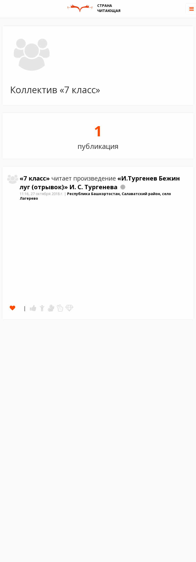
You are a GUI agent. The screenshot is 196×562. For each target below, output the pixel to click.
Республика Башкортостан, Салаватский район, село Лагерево (95, 196)
